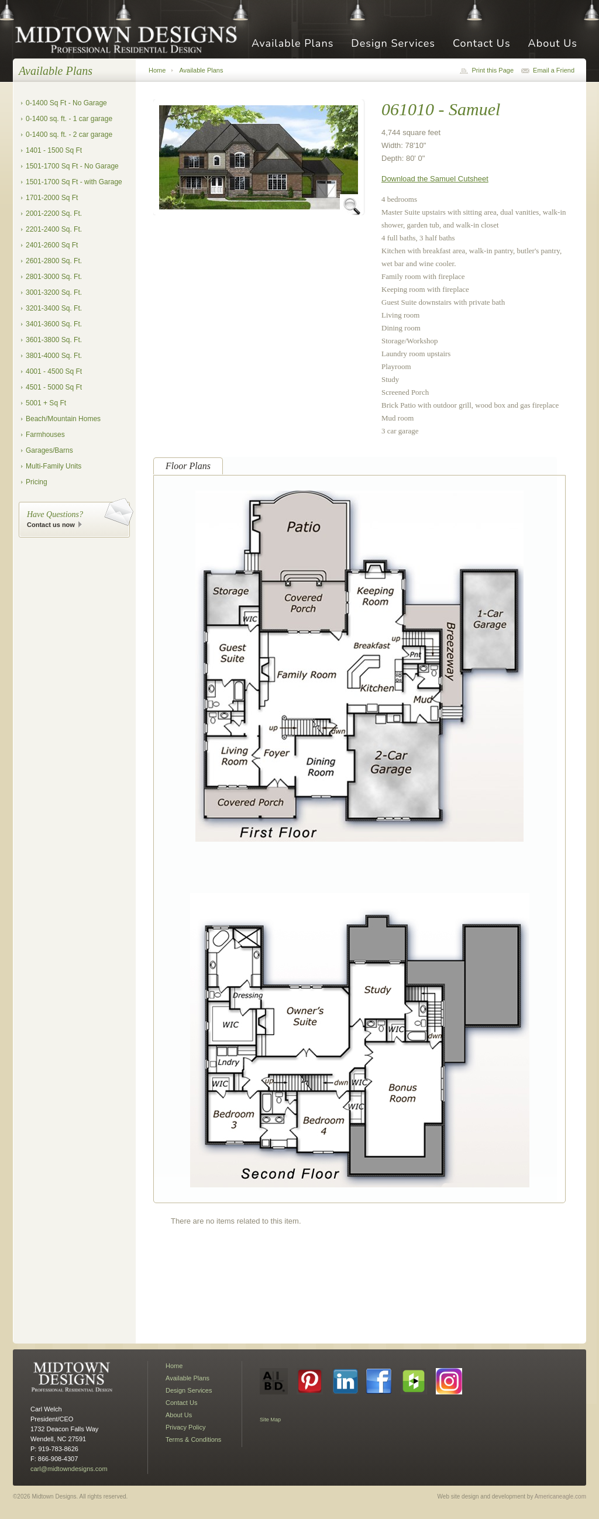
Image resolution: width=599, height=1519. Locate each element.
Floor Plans (188, 466)
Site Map (270, 1419)
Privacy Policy (185, 1427)
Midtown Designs (130, 39)
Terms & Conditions (193, 1439)
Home (157, 70)
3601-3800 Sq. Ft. (54, 340)
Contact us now (51, 524)
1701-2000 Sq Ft (52, 198)
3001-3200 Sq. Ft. (54, 292)
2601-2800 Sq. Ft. (54, 261)
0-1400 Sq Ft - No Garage (66, 103)
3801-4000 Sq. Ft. (54, 356)
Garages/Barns (49, 450)
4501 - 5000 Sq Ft (54, 387)
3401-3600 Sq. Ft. (54, 324)
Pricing (36, 482)
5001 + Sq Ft (46, 403)
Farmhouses (45, 434)
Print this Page (492, 70)
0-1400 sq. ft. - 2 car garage (69, 134)
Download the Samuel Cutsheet (434, 178)
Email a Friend (553, 70)
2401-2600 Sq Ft (52, 245)
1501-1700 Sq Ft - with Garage (74, 182)
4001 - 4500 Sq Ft (54, 371)
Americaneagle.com (560, 1496)
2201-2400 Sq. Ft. (54, 229)
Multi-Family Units (53, 466)
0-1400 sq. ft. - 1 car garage (69, 119)
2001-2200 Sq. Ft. (54, 213)
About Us (552, 44)
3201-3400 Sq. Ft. (54, 308)
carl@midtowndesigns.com (69, 1468)
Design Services (393, 44)
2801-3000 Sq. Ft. (54, 277)
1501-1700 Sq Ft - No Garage (72, 166)
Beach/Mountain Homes (63, 419)
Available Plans (292, 44)
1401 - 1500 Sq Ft (54, 150)
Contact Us (482, 44)
